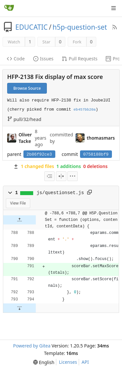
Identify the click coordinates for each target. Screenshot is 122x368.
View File (18, 203)
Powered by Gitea (31, 346)
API (85, 362)
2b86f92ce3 (39, 154)
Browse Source (27, 88)
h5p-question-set (79, 27)
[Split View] (61, 176)
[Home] (9, 8)
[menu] (72, 176)
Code (16, 58)
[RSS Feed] (114, 27)
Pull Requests (79, 58)
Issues (43, 58)
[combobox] (49, 176)
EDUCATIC (31, 27)
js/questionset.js (60, 192)
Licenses (68, 362)
